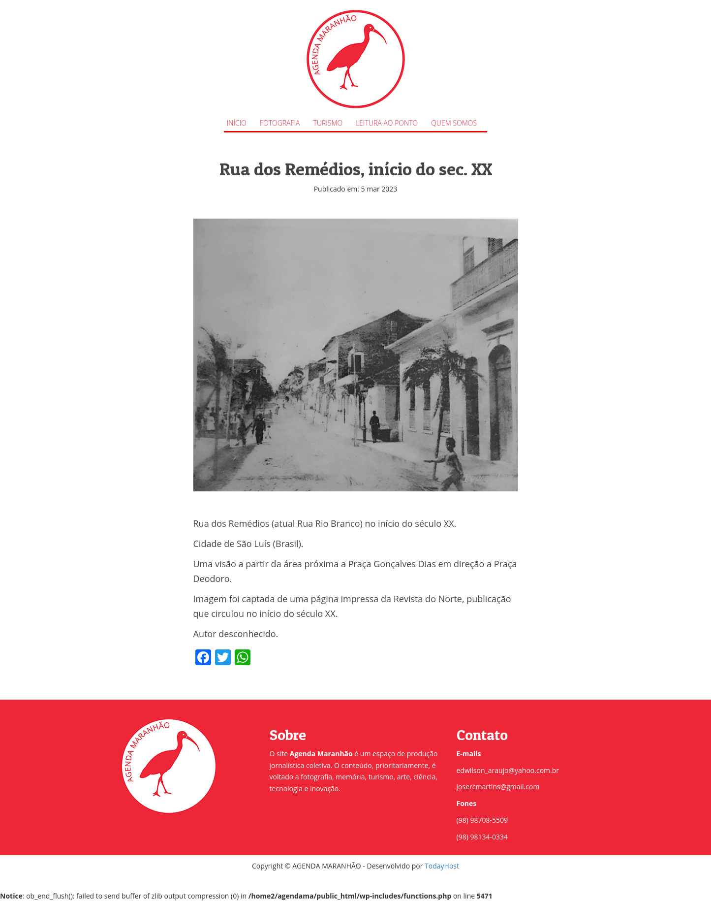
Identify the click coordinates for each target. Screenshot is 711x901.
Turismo (328, 123)
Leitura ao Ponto (387, 123)
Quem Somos (454, 123)
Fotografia (280, 123)
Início (237, 123)
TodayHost (442, 865)
